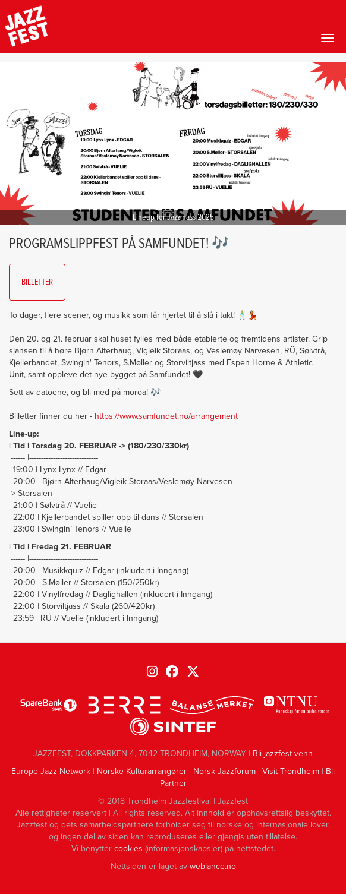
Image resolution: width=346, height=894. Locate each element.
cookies (128, 849)
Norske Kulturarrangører (142, 771)
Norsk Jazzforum (224, 771)
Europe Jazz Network (50, 771)
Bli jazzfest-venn (283, 753)
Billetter (37, 282)
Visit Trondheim (290, 771)
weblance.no (213, 866)
